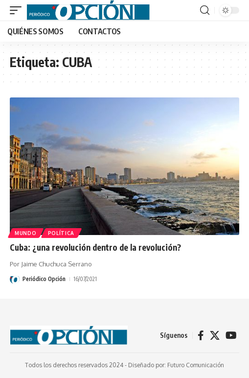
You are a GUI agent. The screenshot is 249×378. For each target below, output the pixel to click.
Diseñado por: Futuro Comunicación (176, 365)
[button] (18, 10)
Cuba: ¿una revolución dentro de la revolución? (95, 247)
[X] (214, 335)
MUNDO (26, 233)
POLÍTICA (61, 233)
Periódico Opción (44, 279)
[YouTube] (231, 335)
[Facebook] (200, 335)
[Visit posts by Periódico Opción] (15, 279)
